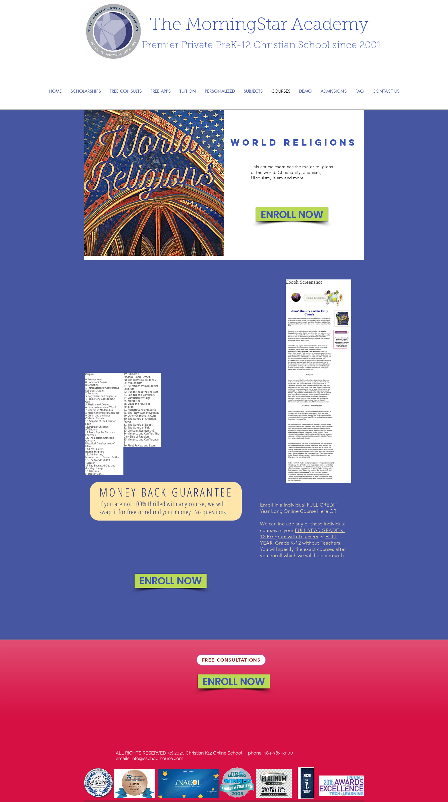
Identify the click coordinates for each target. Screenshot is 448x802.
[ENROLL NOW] (292, 214)
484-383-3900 (278, 753)
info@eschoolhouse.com (157, 758)
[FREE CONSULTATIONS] (231, 660)
